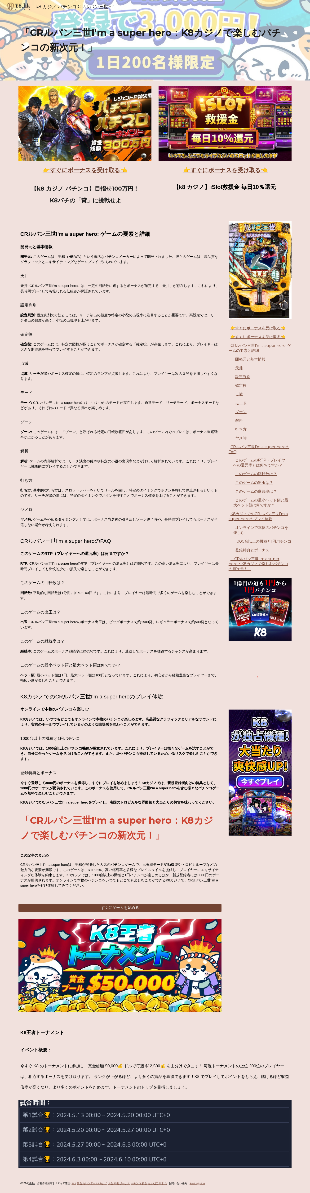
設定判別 (242, 377)
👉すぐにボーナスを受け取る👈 (257, 328)
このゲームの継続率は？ (256, 491)
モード (241, 403)
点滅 (239, 394)
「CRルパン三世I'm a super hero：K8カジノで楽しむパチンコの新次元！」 (258, 564)
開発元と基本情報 (250, 359)
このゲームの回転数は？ (256, 474)
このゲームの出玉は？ (254, 482)
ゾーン (241, 412)
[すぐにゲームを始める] (120, 908)
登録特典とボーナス (252, 550)
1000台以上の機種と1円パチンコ (263, 541)
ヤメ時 (241, 438)
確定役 (241, 385)
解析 (239, 420)
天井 (239, 368)
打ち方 (241, 429)
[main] (155, 40)
